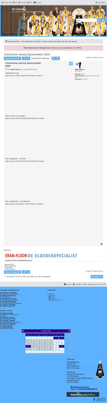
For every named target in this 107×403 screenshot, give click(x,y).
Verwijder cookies (55, 300)
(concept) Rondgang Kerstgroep (10, 303)
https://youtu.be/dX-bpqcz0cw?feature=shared (23, 76)
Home (51, 294)
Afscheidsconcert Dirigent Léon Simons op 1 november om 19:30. (52, 48)
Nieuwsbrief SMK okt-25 (8, 319)
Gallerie (52, 295)
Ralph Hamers (79, 69)
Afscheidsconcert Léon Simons (10, 322)
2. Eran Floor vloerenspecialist (18, 260)
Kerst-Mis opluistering (7, 306)
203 (83, 74)
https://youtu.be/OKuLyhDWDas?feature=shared (24, 118)
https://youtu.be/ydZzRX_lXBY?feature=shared (24, 204)
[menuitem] (37, 2)
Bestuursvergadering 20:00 (9, 294)
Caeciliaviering (5, 297)
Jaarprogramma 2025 (7, 328)
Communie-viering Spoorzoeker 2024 (27, 54)
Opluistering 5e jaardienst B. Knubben (9, 315)
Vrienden (24, 2)
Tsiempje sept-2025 (6, 325)
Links (31, 2)
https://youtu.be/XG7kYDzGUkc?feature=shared (24, 161)
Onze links (53, 298)
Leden (52, 297)
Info (16, 2)
